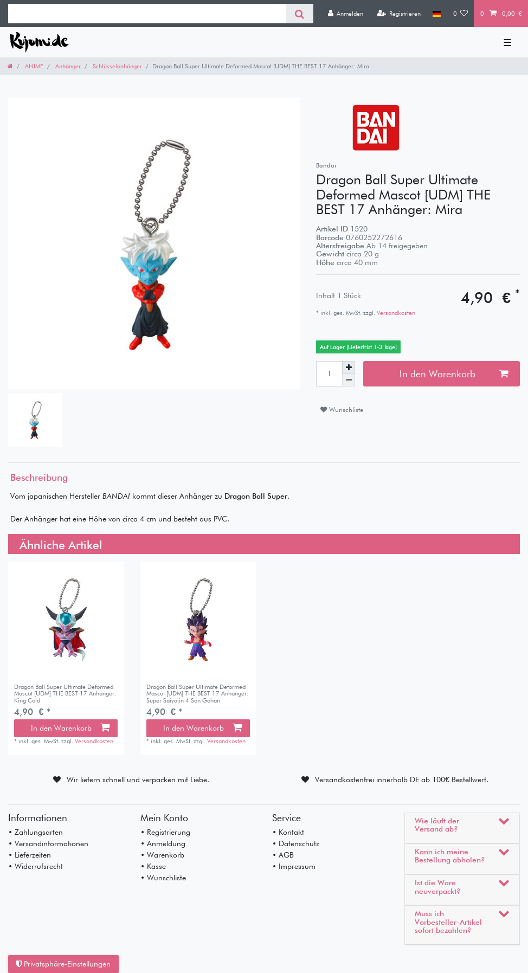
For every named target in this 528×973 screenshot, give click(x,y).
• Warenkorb (162, 854)
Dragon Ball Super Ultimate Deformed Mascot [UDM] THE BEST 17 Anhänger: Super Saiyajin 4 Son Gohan (197, 694)
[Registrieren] (399, 13)
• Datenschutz (295, 843)
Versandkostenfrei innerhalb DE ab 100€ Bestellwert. (401, 779)
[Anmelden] (345, 13)
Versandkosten (395, 313)
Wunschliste (341, 409)
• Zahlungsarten (35, 832)
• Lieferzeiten (29, 854)
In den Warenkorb (454, 374)
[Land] (437, 13)
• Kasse (153, 866)
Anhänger (67, 66)
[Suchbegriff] (147, 13)
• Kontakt (288, 832)
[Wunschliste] (460, 13)
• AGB (283, 854)
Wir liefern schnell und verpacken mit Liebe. (138, 779)
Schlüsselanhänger (116, 66)
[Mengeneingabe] (329, 373)
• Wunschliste (163, 877)
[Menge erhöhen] (348, 367)
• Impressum (293, 866)
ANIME (33, 66)
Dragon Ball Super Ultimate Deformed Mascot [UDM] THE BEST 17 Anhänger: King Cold (65, 694)
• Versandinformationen (48, 843)
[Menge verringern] (348, 380)
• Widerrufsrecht (35, 866)
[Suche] (299, 13)
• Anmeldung (162, 843)
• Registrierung (165, 832)
